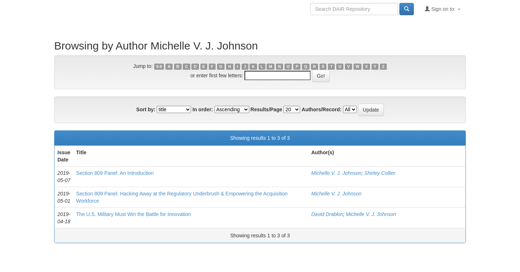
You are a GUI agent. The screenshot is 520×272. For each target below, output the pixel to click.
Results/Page (266, 109)
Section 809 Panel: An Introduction (115, 173)
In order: (202, 109)
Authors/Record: (321, 109)
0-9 (159, 66)
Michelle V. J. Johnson (336, 173)
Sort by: (145, 109)
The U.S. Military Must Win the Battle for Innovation (133, 214)
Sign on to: (442, 9)
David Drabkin (327, 214)
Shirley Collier (379, 173)
